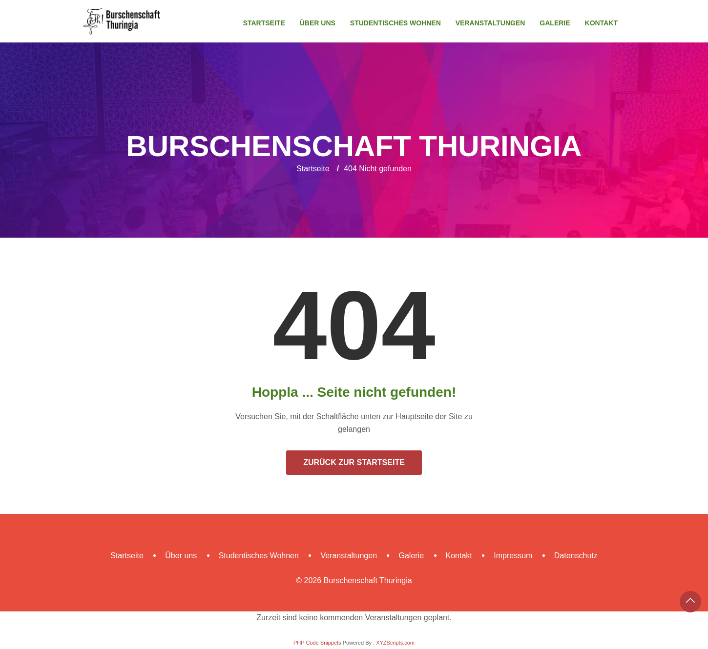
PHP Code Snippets (317, 643)
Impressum (513, 555)
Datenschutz (576, 555)
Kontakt (601, 23)
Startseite (264, 23)
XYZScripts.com (395, 643)
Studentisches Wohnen (395, 23)
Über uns (317, 23)
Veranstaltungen (490, 23)
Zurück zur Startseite (354, 462)
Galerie (555, 23)
